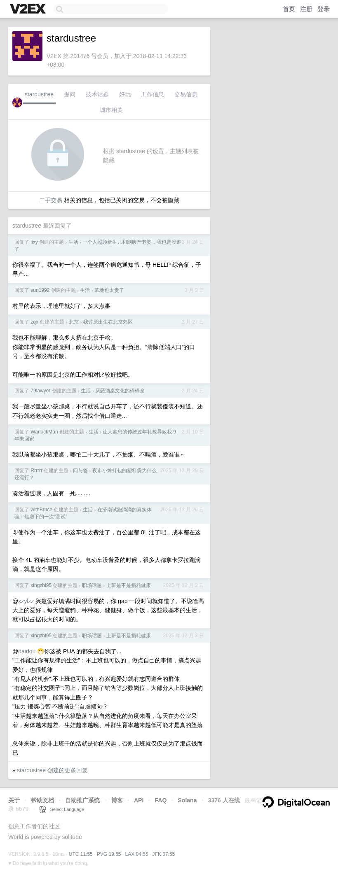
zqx (34, 322)
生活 (73, 242)
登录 (323, 8)
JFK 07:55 (164, 854)
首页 (289, 8)
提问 (69, 94)
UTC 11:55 (81, 854)
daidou (26, 651)
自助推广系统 (82, 800)
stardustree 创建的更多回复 (52, 770)
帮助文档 (42, 800)
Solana (187, 800)
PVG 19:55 (109, 854)
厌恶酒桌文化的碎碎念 (120, 391)
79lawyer (40, 391)
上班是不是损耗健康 (128, 585)
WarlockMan (44, 432)
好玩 (125, 94)
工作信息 (152, 94)
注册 (306, 8)
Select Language (62, 809)
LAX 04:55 (136, 854)
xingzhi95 (41, 585)
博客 (117, 800)
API (138, 800)
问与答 (80, 470)
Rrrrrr (36, 470)
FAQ (161, 800)
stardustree (39, 94)
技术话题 (97, 94)
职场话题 (92, 585)
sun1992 (40, 290)
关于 (14, 800)
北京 (74, 322)
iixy (34, 242)
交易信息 (185, 94)
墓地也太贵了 (109, 290)
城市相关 (111, 110)
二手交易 (50, 200)
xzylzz (26, 601)
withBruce (41, 510)
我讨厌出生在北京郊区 (108, 322)
